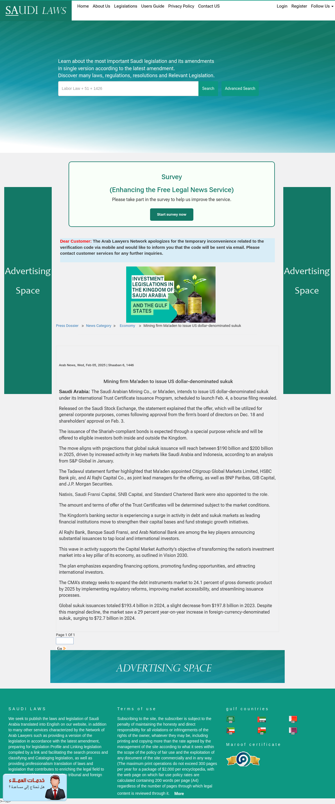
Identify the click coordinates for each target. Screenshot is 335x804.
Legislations (125, 6)
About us (101, 6)
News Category (98, 326)
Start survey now (171, 214)
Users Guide (152, 6)
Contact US (209, 6)
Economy (128, 326)
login (282, 6)
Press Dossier (67, 326)
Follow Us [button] (322, 6)
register (299, 6)
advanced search (240, 88)
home (83, 6)
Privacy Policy (181, 6)
